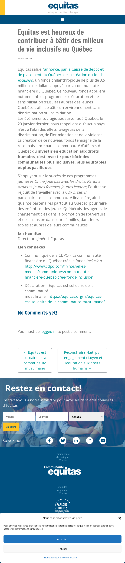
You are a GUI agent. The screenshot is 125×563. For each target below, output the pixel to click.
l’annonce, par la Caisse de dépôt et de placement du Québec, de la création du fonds (61, 75)
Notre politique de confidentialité (60, 557)
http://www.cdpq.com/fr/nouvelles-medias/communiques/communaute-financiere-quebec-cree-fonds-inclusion (59, 272)
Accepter (62, 539)
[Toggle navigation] (62, 20)
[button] (119, 518)
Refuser (62, 548)
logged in (49, 331)
